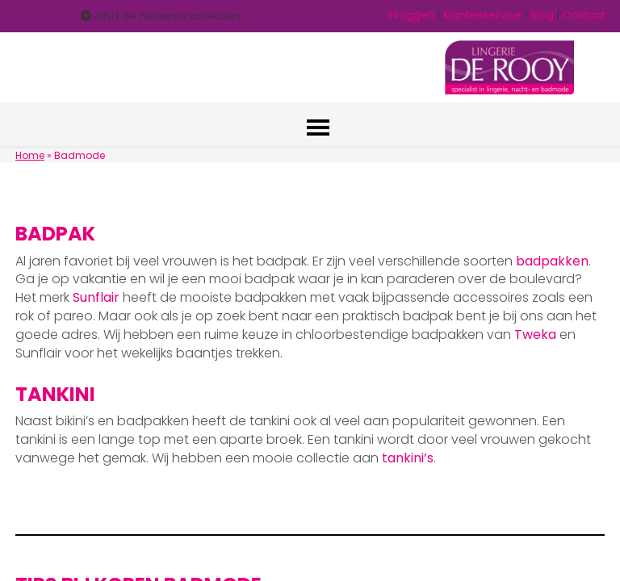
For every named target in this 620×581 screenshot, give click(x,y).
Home (29, 155)
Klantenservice (482, 15)
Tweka (535, 334)
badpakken (552, 261)
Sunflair (96, 297)
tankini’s (408, 458)
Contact (584, 15)
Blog (542, 15)
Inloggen (411, 15)
